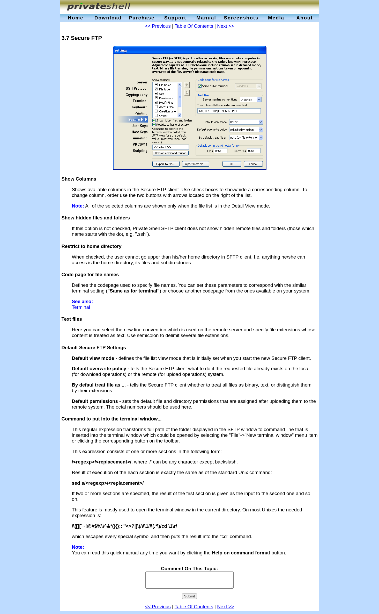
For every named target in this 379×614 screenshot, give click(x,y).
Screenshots (241, 17)
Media (276, 17)
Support (175, 17)
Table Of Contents (194, 26)
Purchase (142, 17)
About (304, 17)
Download (108, 17)
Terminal (81, 307)
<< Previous (158, 26)
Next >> (225, 26)
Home (76, 17)
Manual (206, 17)
